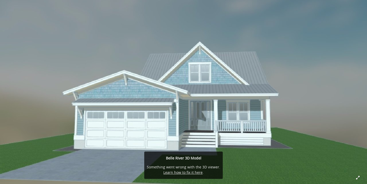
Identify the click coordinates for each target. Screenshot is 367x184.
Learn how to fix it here (183, 172)
